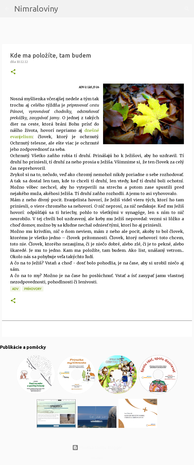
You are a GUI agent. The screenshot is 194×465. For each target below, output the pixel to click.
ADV (15, 288)
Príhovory (32, 288)
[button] (13, 72)
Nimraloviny (36, 8)
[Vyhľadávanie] (65, 9)
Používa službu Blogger (97, 447)
